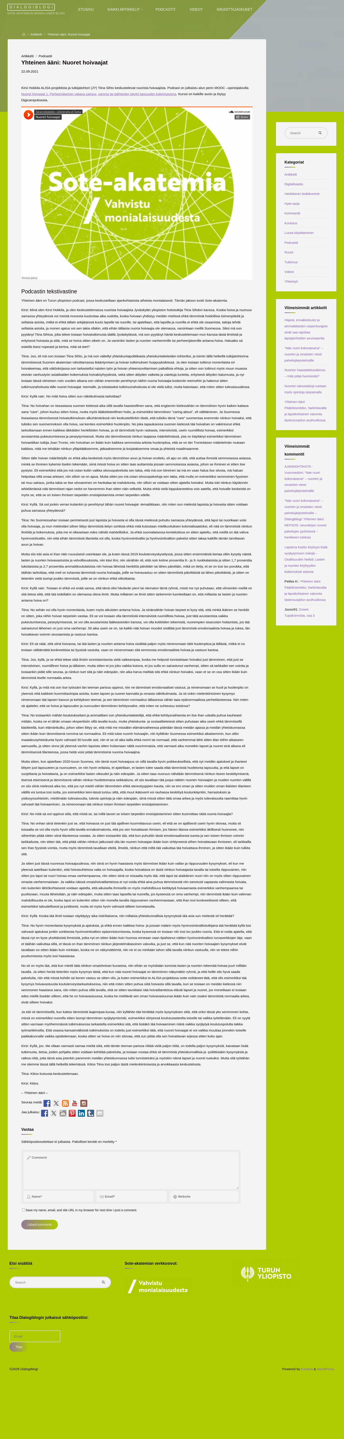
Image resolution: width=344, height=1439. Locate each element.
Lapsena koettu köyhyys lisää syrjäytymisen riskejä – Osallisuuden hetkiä (305, 613)
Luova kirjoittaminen (300, 237)
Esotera (305, 1421)
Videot (289, 277)
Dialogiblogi (34, 7)
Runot (289, 257)
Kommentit (293, 217)
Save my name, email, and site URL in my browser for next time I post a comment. (82, 1258)
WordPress (324, 1421)
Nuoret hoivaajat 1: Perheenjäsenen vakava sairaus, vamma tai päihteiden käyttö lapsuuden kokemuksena (127, 95)
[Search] (319, 134)
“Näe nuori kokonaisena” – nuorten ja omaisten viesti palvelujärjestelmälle (305, 376)
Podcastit (47, 56)
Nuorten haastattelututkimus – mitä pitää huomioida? (305, 399)
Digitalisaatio (295, 187)
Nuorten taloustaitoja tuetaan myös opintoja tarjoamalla (302, 421)
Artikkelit (37, 34)
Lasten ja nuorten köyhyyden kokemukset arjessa (303, 632)
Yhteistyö (292, 287)
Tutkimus (292, 267)
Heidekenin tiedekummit (303, 196)
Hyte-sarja (293, 206)
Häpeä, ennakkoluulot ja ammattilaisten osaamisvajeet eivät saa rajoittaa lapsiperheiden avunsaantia (303, 347)
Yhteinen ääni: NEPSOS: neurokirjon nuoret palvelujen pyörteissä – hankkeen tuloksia (306, 584)
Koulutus (291, 227)
